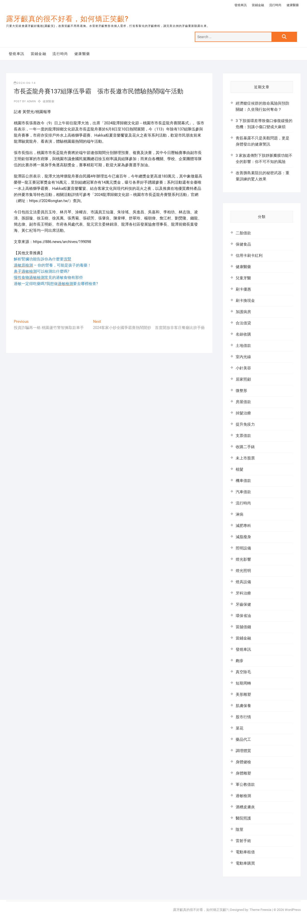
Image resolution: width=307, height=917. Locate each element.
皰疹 (239, 660)
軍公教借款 (245, 784)
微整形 (241, 390)
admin (31, 101)
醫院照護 (243, 818)
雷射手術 (243, 840)
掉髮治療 (243, 413)
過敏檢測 (243, 795)
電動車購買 (245, 863)
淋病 (239, 514)
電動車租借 (245, 852)
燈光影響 (243, 559)
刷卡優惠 (243, 289)
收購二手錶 (245, 447)
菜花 (239, 728)
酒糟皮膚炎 (245, 807)
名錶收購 (243, 334)
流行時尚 (275, 5)
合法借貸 (243, 323)
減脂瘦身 (243, 537)
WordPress (293, 910)
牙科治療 (243, 593)
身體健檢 (243, 762)
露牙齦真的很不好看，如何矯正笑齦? (67, 19)
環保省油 (243, 615)
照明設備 (243, 548)
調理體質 (243, 750)
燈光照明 (243, 570)
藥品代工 (243, 739)
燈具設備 (243, 582)
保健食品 (243, 244)
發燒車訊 (240, 5)
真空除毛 (243, 672)
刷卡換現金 (245, 300)
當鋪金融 (258, 5)
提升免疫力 (245, 424)
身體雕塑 (243, 773)
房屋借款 (243, 402)
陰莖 (239, 829)
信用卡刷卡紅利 (249, 255)
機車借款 (243, 480)
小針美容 (243, 368)
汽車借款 (243, 492)
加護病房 (243, 312)
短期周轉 (243, 683)
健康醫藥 (293, 5)
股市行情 (243, 717)
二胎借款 (243, 233)
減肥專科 (243, 525)
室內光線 (243, 357)
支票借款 (243, 435)
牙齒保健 (243, 604)
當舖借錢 (243, 627)
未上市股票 (245, 458)
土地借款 (243, 345)
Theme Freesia (260, 910)
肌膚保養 (243, 705)
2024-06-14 (25, 83)
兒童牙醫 (243, 278)
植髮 (239, 469)
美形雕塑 (243, 694)
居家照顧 (243, 379)
